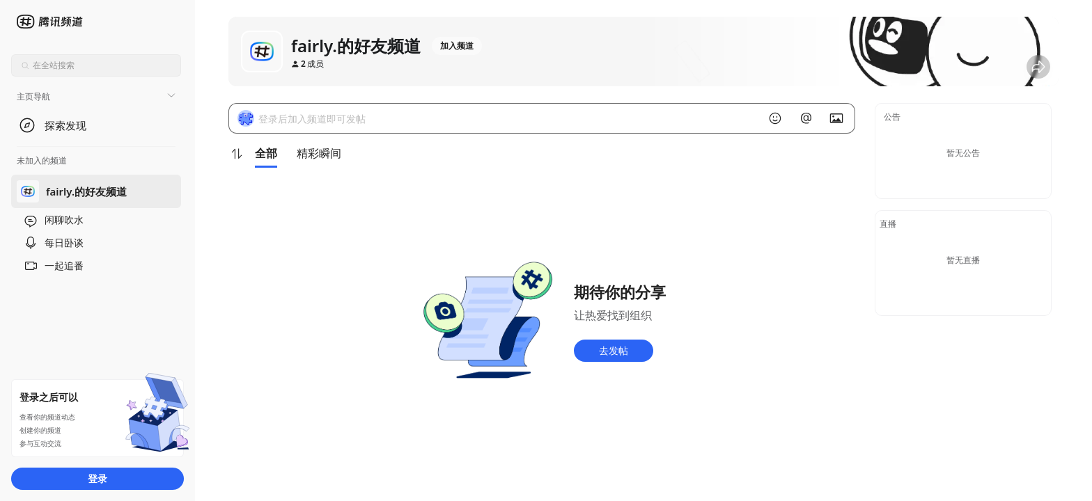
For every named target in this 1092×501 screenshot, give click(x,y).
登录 (97, 478)
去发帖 (613, 350)
